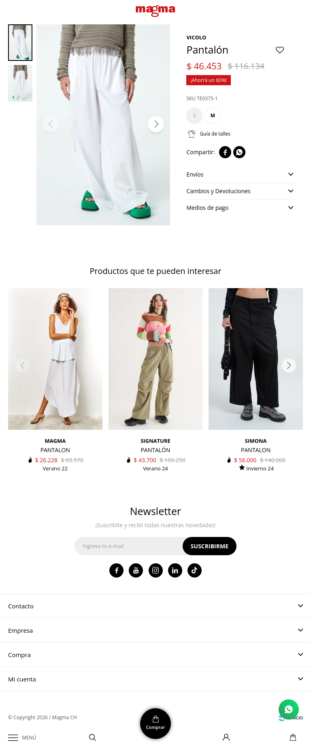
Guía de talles (215, 133)
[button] (156, 124)
